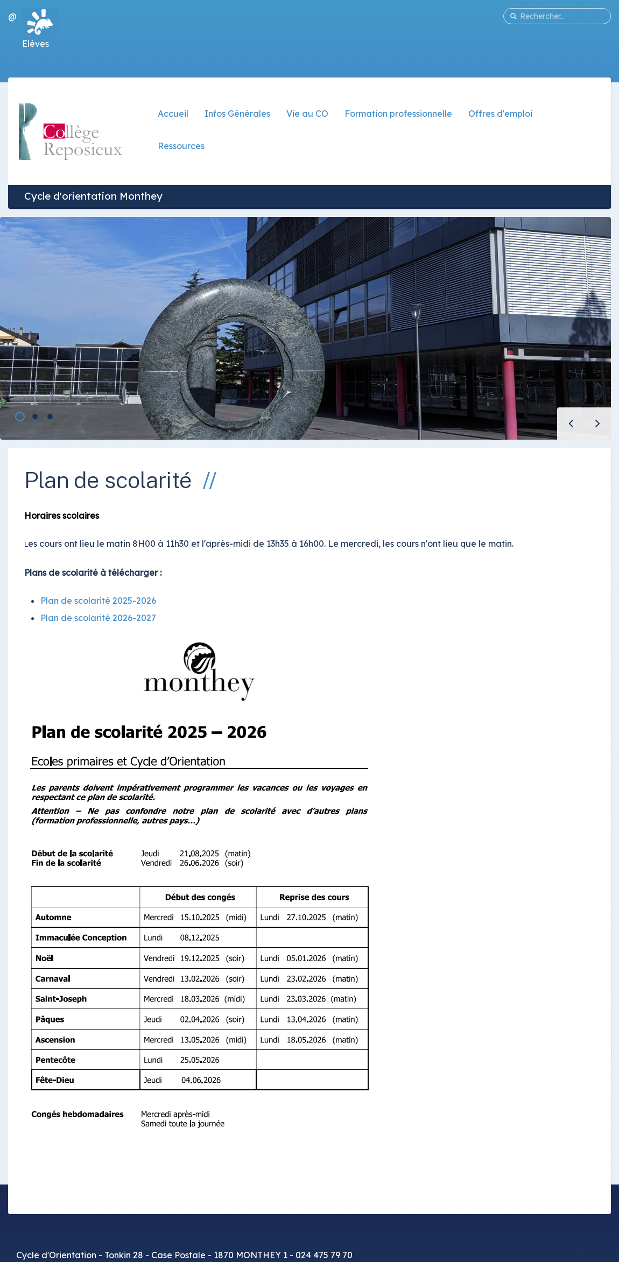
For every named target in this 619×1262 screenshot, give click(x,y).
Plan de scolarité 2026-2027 (98, 617)
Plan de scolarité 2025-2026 (98, 600)
